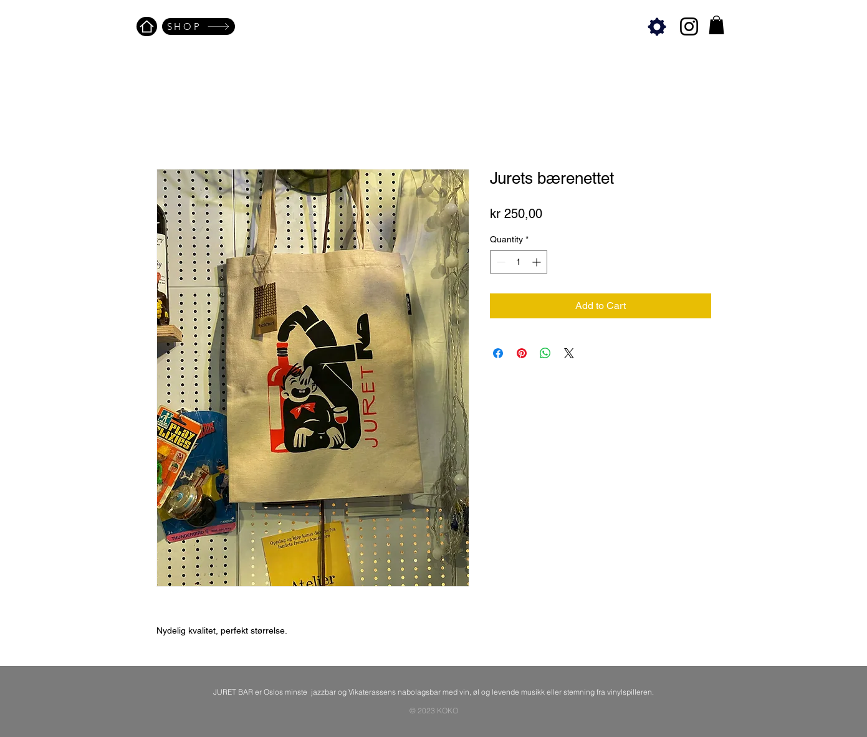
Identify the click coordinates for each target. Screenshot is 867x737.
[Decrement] (499, 262)
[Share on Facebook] (498, 353)
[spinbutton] (518, 262)
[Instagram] (689, 26)
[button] (716, 25)
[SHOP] (198, 26)
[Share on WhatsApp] (545, 353)
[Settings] (657, 26)
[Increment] (537, 262)
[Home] (147, 26)
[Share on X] (569, 353)
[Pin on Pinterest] (521, 353)
